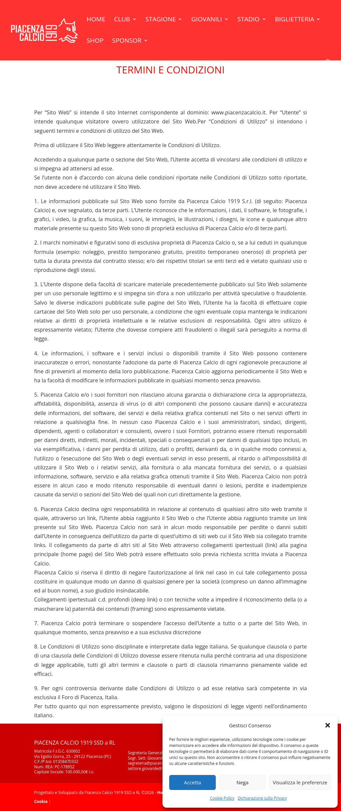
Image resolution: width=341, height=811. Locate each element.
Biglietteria (294, 20)
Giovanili (206, 20)
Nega (242, 782)
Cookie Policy (222, 798)
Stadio (248, 20)
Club (122, 20)
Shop (95, 41)
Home (96, 20)
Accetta (192, 782)
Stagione (161, 20)
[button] (327, 725)
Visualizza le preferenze (300, 782)
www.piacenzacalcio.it (238, 112)
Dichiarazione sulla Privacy (262, 798)
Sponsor (127, 41)
